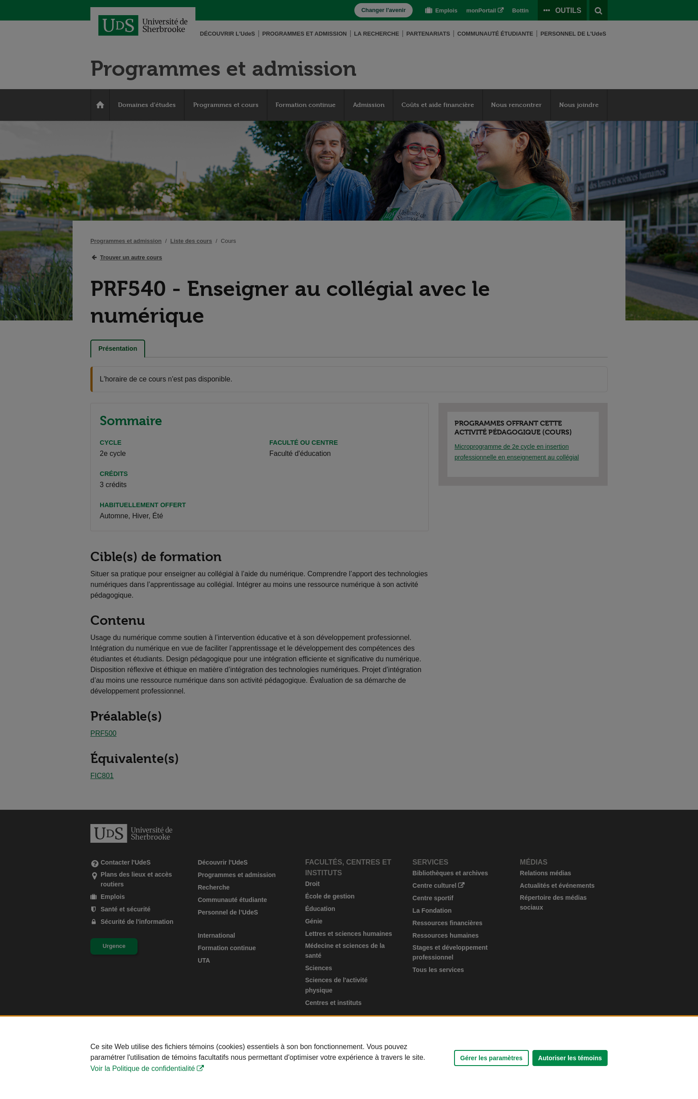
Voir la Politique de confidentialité (142, 1068)
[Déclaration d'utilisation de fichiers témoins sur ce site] (349, 1058)
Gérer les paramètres (491, 1058)
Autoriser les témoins (570, 1058)
